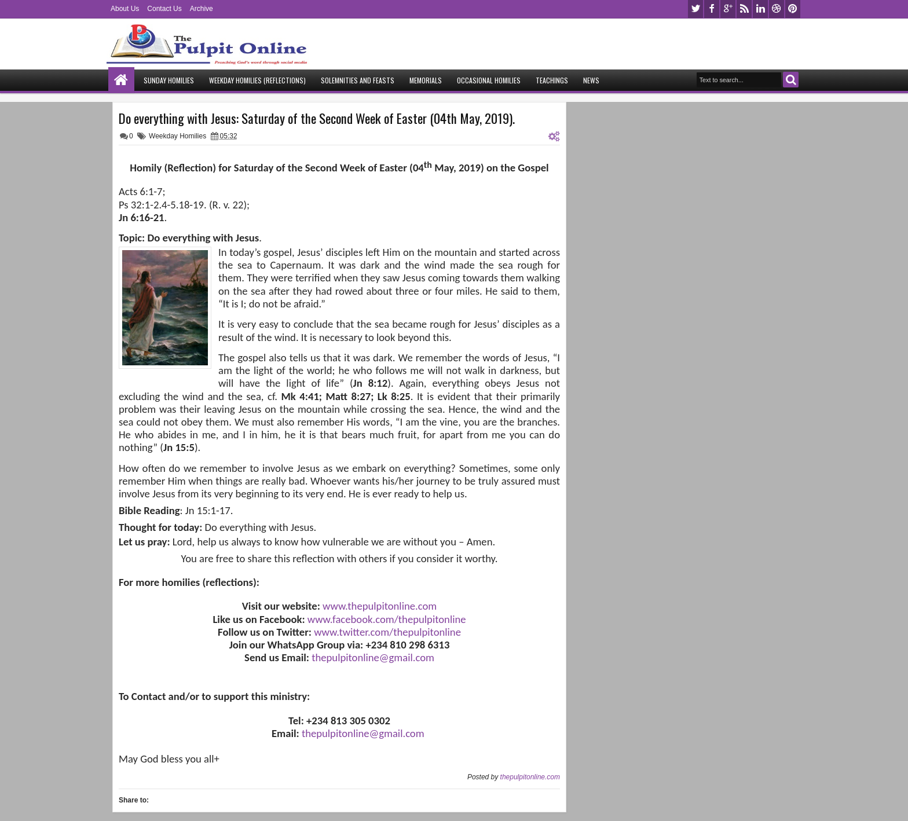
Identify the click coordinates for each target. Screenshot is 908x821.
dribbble (776, 9)
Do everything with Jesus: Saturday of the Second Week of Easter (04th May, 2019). (317, 118)
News (591, 80)
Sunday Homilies (169, 80)
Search (791, 79)
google (727, 9)
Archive (201, 9)
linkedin (760, 9)
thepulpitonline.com (530, 777)
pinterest (792, 9)
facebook (711, 9)
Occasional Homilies (489, 80)
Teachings (552, 80)
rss (744, 9)
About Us (125, 9)
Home (121, 80)
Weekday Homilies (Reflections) (257, 80)
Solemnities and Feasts (357, 80)
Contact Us (164, 9)
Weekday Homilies (177, 136)
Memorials (425, 80)
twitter (695, 9)
